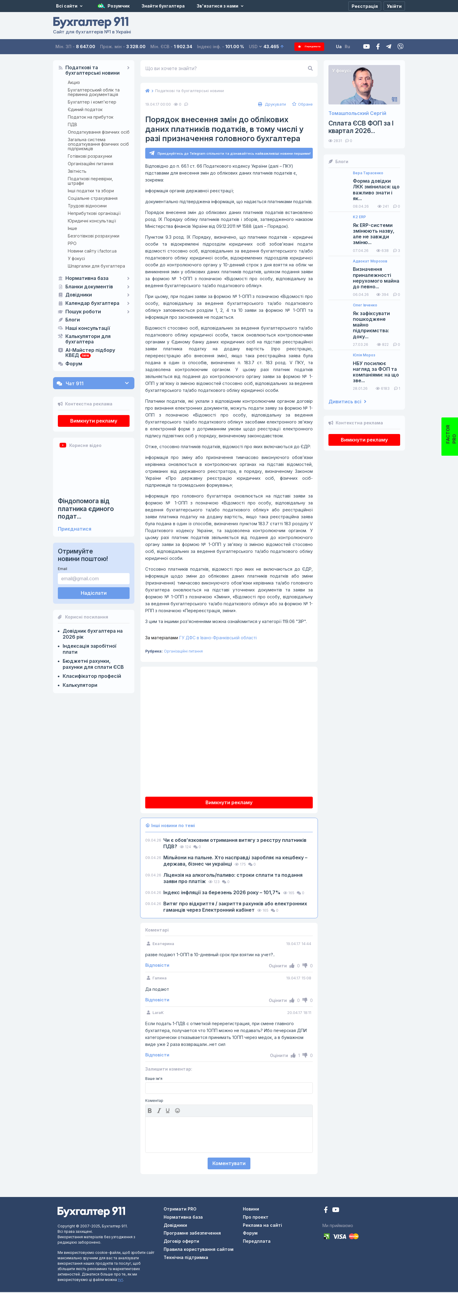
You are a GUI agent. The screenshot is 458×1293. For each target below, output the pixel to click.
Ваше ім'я (153, 1080)
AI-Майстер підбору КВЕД (90, 353)
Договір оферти (181, 1242)
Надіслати (94, 593)
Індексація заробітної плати (89, 649)
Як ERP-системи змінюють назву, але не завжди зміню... (373, 234)
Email (62, 568)
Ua (344, 46)
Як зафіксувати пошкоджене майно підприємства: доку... (371, 325)
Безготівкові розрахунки (93, 235)
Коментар (154, 1101)
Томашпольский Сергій (357, 113)
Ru (352, 46)
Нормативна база (86, 278)
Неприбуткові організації (94, 213)
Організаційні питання (90, 163)
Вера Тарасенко (368, 173)
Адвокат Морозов (370, 261)
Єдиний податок (85, 109)
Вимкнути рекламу (93, 421)
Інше (72, 228)
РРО (72, 243)
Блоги (72, 320)
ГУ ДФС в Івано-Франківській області (201, 638)
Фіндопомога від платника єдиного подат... (86, 508)
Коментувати (229, 1164)
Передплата (312, 46)
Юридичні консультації (92, 220)
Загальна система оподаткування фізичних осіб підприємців (98, 144)
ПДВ (72, 124)
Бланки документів (89, 287)
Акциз (74, 82)
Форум (73, 364)
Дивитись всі (347, 402)
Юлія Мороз (364, 355)
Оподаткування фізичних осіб (99, 132)
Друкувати (271, 104)
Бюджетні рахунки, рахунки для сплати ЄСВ (93, 664)
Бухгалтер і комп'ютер (92, 101)
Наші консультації (87, 328)
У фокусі (76, 258)
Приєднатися (74, 529)
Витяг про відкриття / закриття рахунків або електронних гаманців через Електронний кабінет (235, 907)
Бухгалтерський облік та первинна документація (94, 92)
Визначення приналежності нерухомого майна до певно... (376, 278)
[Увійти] (394, 6)
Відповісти (157, 966)
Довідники (78, 295)
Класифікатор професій (92, 676)
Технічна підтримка (186, 1258)
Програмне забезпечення (192, 1233)
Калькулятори (80, 685)
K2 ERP (359, 217)
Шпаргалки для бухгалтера (96, 265)
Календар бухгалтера (92, 303)
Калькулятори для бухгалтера (88, 339)
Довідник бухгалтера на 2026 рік (93, 634)
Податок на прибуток (90, 116)
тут (120, 1280)
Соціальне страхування (93, 198)
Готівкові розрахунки (90, 156)
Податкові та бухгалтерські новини (92, 70)
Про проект (255, 1217)
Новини (251, 1209)
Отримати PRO (180, 1209)
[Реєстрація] (364, 6)
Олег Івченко (365, 305)
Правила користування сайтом (199, 1250)
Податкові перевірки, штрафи (90, 181)
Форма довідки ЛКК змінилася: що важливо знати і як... (376, 189)
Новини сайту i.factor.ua (92, 250)
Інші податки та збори (91, 190)
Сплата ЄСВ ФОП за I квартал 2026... (361, 127)
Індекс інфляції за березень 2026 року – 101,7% (222, 893)
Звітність (77, 171)
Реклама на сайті (262, 1226)
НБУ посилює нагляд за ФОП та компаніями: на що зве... (376, 372)
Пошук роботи (83, 312)
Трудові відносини (87, 205)
